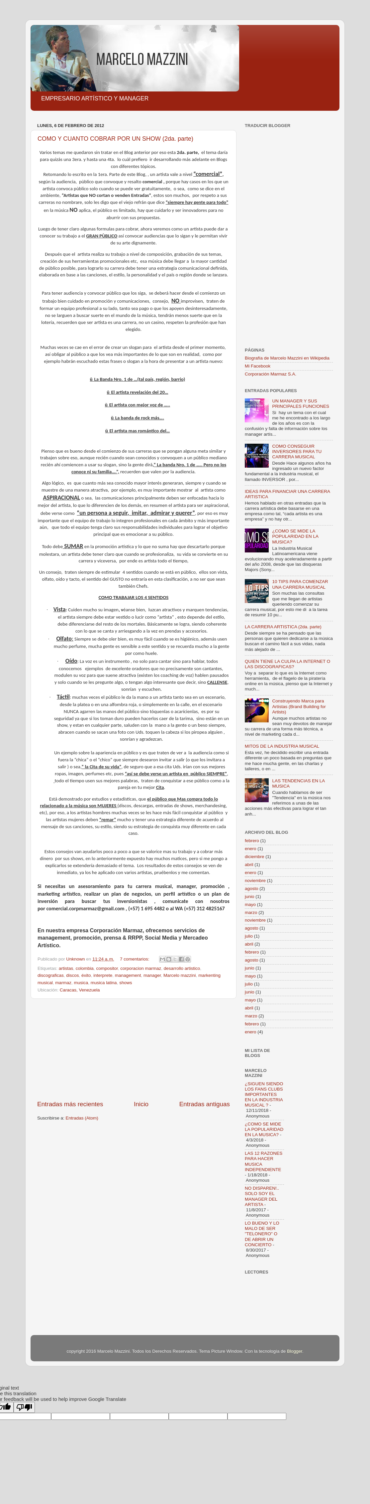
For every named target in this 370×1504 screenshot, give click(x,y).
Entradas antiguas (204, 1104)
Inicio (141, 1104)
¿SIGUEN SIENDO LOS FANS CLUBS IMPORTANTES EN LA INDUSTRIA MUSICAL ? (264, 1094)
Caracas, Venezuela (80, 989)
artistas (66, 968)
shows (125, 982)
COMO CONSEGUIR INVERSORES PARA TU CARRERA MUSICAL (297, 451)
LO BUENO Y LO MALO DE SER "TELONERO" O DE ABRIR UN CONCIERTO (262, 1234)
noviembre (255, 880)
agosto (251, 888)
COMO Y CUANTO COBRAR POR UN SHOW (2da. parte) (115, 138)
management (128, 975)
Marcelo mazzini (179, 975)
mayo (250, 904)
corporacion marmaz (140, 968)
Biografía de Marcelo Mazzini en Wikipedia (287, 358)
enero (250, 848)
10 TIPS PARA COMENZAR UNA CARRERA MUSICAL (300, 584)
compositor (107, 968)
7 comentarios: (135, 959)
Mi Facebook (257, 366)
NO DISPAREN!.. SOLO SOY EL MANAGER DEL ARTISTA (262, 1196)
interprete (102, 975)
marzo (251, 912)
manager (152, 975)
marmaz (63, 982)
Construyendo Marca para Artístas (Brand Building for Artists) (298, 706)
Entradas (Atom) (82, 1118)
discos (72, 975)
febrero (252, 840)
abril (249, 864)
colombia (85, 968)
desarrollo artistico (182, 968)
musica (81, 982)
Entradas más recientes (70, 1104)
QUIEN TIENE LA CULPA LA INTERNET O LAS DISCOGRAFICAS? (287, 664)
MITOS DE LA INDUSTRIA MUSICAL (282, 746)
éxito (86, 975)
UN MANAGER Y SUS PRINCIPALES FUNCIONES (300, 403)
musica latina (104, 982)
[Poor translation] (24, 1407)
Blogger (294, 1351)
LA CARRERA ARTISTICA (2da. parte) (283, 626)
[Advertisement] (133, 1049)
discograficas (51, 975)
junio (249, 896)
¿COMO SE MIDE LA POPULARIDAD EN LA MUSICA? (295, 536)
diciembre (254, 856)
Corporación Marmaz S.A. (270, 374)
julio (249, 936)
